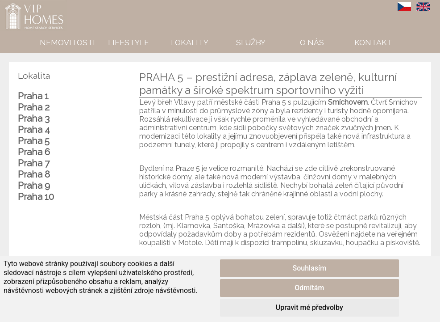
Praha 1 (33, 96)
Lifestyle (128, 42)
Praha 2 (34, 107)
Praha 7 (34, 163)
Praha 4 (34, 129)
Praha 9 (34, 185)
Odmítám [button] (309, 288)
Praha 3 (34, 118)
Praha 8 (34, 174)
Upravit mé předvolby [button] (309, 307)
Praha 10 (36, 196)
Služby (251, 42)
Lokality (189, 42)
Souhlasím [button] (310, 268)
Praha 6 (34, 151)
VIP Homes (22, 5)
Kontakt (373, 42)
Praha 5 (34, 140)
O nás (312, 42)
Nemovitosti (67, 42)
